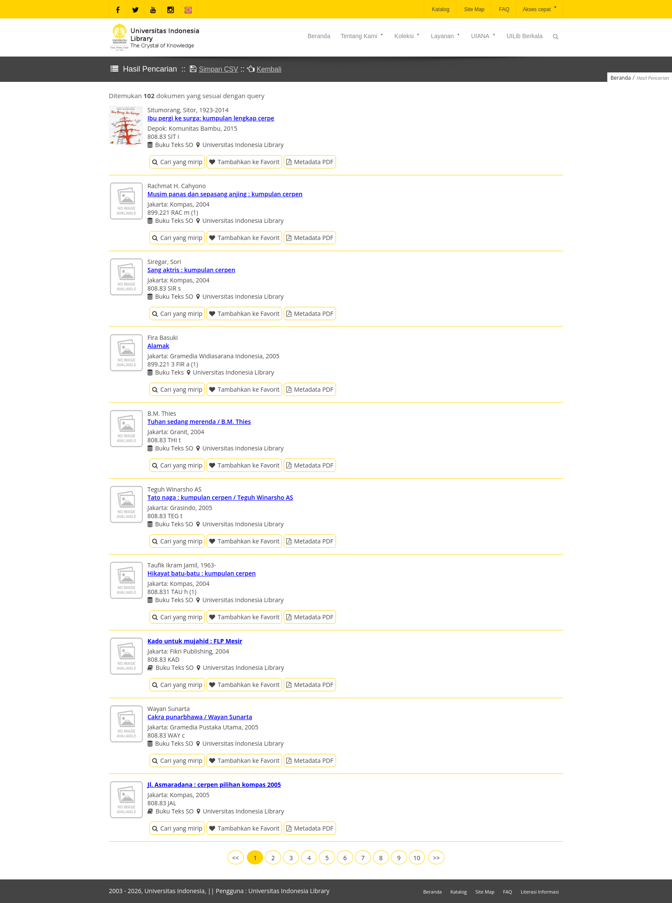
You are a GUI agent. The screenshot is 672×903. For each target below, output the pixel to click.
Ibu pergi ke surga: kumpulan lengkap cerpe (210, 118)
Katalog (440, 9)
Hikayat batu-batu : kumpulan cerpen (201, 573)
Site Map (474, 9)
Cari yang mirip (177, 162)
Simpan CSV (218, 69)
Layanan (446, 36)
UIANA (483, 36)
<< (235, 858)
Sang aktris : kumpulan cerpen (191, 270)
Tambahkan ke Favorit (244, 162)
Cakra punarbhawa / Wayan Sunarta (199, 717)
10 (417, 858)
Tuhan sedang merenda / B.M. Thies (199, 421)
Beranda (319, 36)
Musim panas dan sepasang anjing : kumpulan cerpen (225, 194)
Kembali (269, 69)
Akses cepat (540, 8)
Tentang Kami (362, 36)
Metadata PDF (309, 162)
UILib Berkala (525, 36)
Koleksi (407, 36)
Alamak (158, 346)
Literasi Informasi (540, 891)
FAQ (503, 9)
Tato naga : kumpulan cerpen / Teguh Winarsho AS (220, 497)
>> (436, 858)
